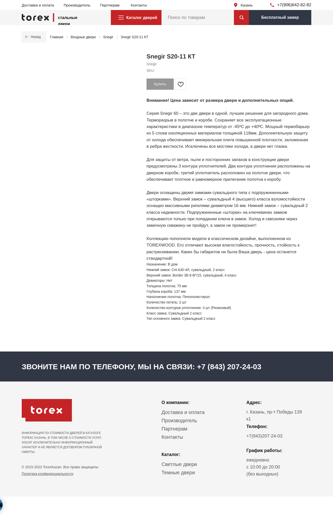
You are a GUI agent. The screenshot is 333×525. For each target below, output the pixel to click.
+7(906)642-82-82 (294, 4)
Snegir (108, 37)
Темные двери (178, 472)
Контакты (139, 5)
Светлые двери (179, 464)
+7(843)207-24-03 (264, 436)
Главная (56, 37)
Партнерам (110, 5)
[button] (280, 17)
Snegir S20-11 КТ (134, 37)
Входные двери (83, 37)
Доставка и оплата (38, 5)
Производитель (77, 5)
